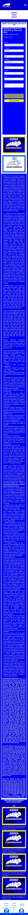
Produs (6, 42)
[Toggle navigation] (25, 5)
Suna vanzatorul (14, 100)
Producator (7, 48)
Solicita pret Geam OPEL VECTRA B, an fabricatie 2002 (12, 30)
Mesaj (5, 82)
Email (5, 76)
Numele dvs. (7, 65)
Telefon (6, 70)
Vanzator (6, 59)
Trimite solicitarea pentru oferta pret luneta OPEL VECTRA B (14, 96)
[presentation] (14, 91)
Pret (5, 53)
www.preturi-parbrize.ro (10, 678)
